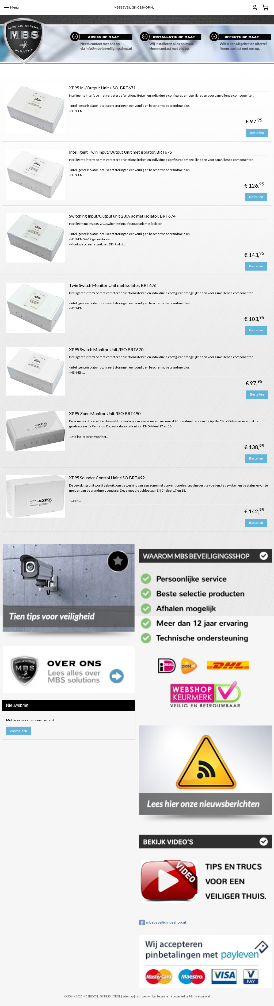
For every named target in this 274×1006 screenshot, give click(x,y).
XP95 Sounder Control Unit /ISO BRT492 (107, 477)
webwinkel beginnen (156, 996)
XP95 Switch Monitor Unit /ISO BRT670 (106, 349)
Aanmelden (18, 731)
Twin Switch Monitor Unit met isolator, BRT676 (113, 284)
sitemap (128, 996)
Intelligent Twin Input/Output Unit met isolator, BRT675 (120, 151)
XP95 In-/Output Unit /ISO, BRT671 (102, 87)
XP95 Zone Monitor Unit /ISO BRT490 (104, 413)
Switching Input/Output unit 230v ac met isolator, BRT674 (122, 215)
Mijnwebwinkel (199, 996)
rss (137, 996)
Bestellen (257, 133)
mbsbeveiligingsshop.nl (162, 922)
